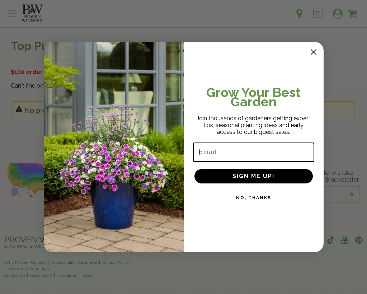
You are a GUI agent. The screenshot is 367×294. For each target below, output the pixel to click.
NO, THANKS (253, 197)
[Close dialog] (313, 52)
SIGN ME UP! (253, 176)
